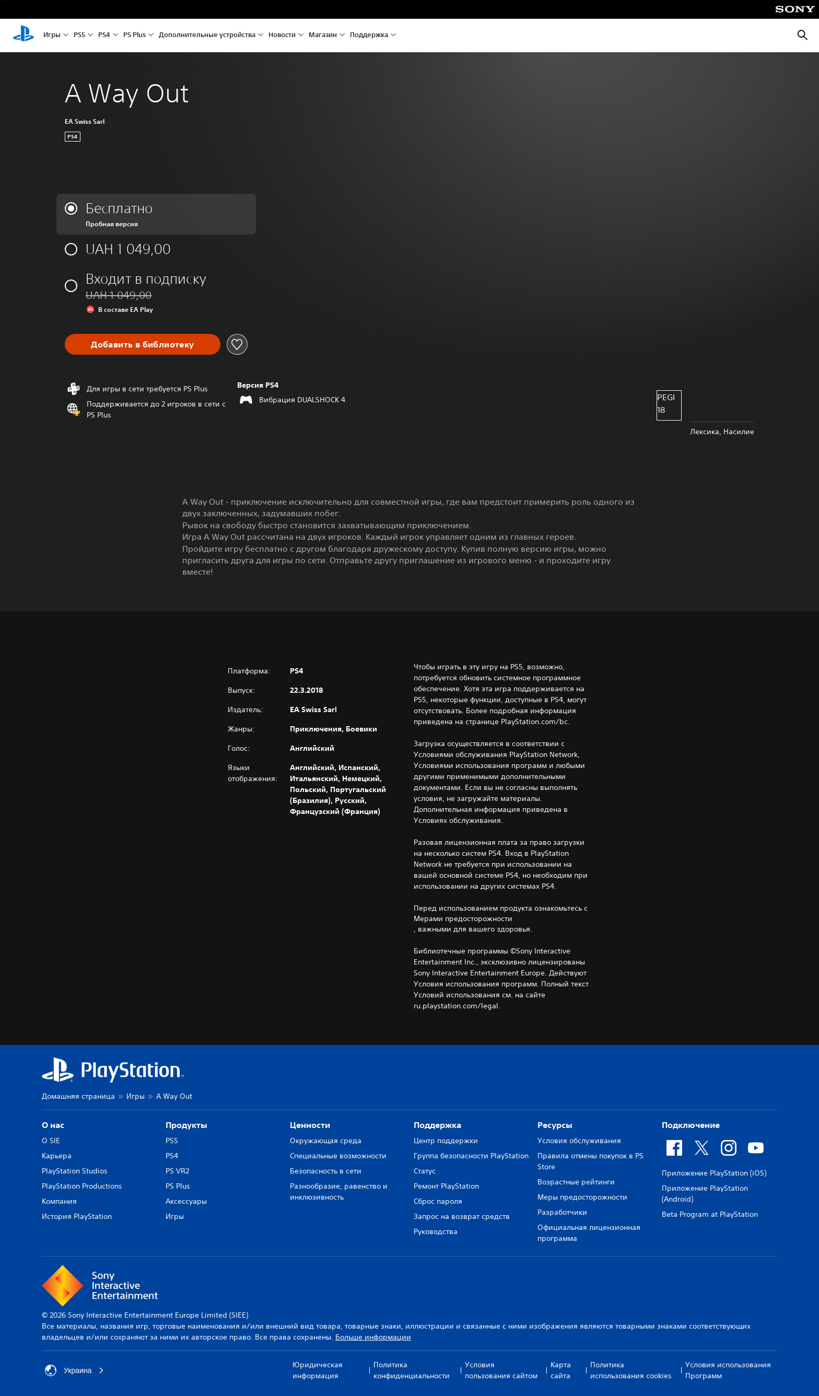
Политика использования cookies (631, 1370)
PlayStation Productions (82, 1186)
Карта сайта (561, 1370)
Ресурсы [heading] (554, 1125)
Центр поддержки (446, 1140)
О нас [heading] (53, 1125)
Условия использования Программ (728, 1370)
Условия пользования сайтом (501, 1370)
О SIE (51, 1140)
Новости (282, 35)
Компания (59, 1201)
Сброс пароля (438, 1201)
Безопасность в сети (325, 1171)
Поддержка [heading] (437, 1125)
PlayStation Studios (75, 1171)
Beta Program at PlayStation (710, 1214)
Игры (52, 35)
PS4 (104, 35)
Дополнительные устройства (207, 35)
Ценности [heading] (310, 1125)
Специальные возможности (338, 1155)
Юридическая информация (317, 1370)
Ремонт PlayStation (446, 1186)
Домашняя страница (78, 1096)
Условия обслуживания (579, 1140)
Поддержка (369, 35)
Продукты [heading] (186, 1125)
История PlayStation (77, 1216)
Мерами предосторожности (463, 918)
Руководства (436, 1231)
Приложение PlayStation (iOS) (714, 1173)
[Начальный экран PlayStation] (23, 35)
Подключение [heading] (691, 1125)
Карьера (57, 1155)
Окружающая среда (325, 1140)
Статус (425, 1171)
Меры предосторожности (582, 1197)
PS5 (79, 35)
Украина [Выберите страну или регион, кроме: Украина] (74, 1370)
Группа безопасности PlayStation (471, 1155)
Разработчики (562, 1212)
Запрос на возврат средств (462, 1216)
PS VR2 (177, 1171)
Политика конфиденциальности (411, 1370)
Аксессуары (186, 1201)
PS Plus (134, 35)
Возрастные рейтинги (576, 1181)
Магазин (323, 35)
